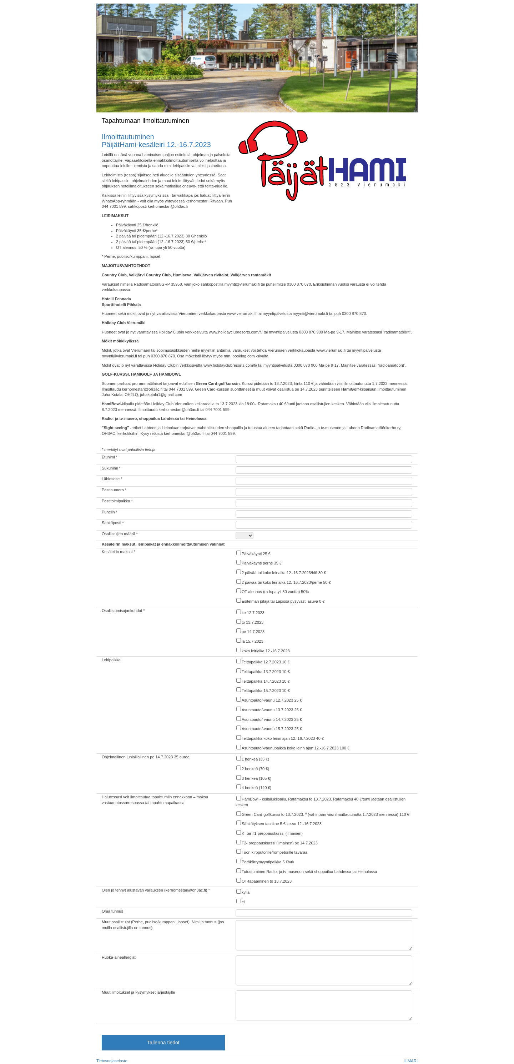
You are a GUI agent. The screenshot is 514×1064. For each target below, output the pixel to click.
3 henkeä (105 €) (253, 778)
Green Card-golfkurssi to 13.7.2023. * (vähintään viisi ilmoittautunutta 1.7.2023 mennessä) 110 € (322, 814)
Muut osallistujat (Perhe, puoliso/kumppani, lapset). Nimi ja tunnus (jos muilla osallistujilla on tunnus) (163, 925)
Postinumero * (114, 490)
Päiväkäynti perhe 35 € (259, 562)
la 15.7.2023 (249, 640)
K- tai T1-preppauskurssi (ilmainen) (269, 832)
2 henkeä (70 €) (252, 768)
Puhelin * (109, 512)
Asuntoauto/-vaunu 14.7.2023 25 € (269, 719)
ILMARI (411, 1061)
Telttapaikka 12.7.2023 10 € (263, 661)
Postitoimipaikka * (117, 501)
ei (240, 901)
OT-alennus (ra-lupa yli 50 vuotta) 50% (272, 591)
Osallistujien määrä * (120, 534)
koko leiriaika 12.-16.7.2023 (263, 650)
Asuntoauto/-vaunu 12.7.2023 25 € (269, 699)
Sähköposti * (113, 523)
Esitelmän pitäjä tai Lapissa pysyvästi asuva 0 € (280, 600)
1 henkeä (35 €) (252, 758)
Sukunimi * (111, 468)
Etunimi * (109, 457)
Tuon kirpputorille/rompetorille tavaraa (271, 851)
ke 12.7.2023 (250, 612)
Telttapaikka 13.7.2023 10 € (263, 671)
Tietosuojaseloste (111, 1061)
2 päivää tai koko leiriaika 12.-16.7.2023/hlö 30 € (281, 572)
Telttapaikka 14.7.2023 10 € (263, 680)
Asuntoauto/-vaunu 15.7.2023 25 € (269, 728)
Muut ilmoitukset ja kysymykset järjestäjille (138, 992)
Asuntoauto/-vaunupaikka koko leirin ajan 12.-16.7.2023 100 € (292, 747)
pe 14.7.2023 (250, 631)
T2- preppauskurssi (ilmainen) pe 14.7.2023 (277, 842)
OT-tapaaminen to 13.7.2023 (264, 880)
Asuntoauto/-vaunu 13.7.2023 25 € (269, 709)
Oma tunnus (112, 911)
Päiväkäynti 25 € (253, 553)
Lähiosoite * (112, 479)
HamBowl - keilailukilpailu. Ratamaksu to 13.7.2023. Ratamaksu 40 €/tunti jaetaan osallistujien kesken (320, 801)
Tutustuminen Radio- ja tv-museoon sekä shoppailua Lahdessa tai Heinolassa (306, 871)
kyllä (243, 891)
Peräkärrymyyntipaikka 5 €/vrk (265, 861)
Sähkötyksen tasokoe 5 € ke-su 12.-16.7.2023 (279, 823)
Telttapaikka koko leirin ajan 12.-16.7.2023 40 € (280, 738)
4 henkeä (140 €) (253, 787)
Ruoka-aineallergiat (119, 957)
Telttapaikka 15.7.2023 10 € (263, 690)
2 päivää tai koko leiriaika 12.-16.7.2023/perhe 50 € (283, 581)
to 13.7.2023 (249, 621)
